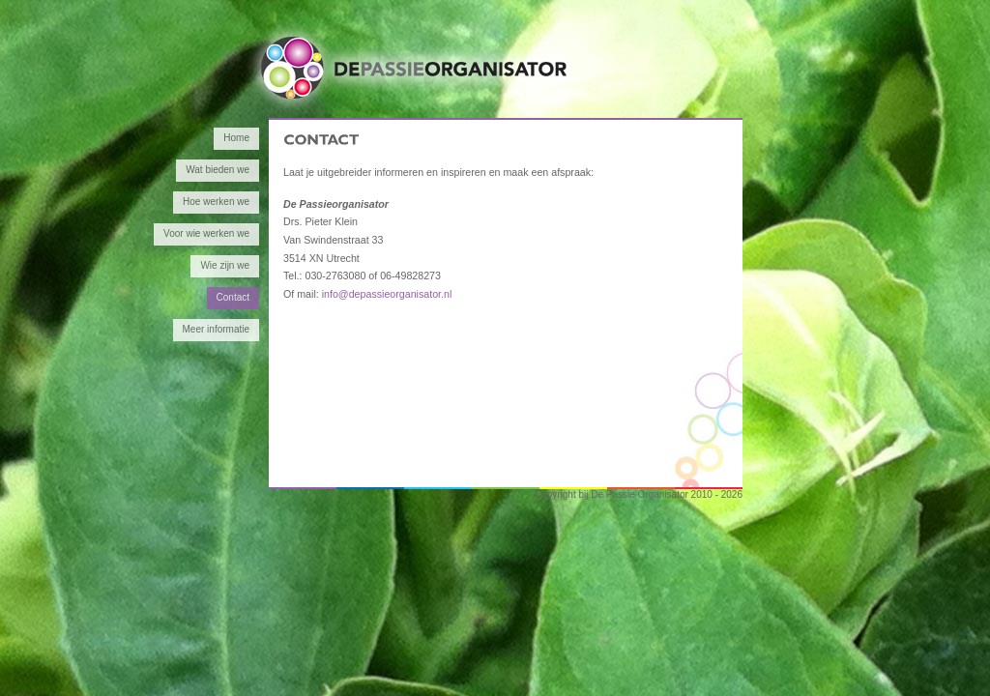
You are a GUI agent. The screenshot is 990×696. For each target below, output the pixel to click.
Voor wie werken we (206, 233)
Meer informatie (216, 329)
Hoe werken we (216, 201)
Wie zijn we (224, 265)
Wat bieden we (217, 169)
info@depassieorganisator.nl (387, 294)
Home (236, 137)
